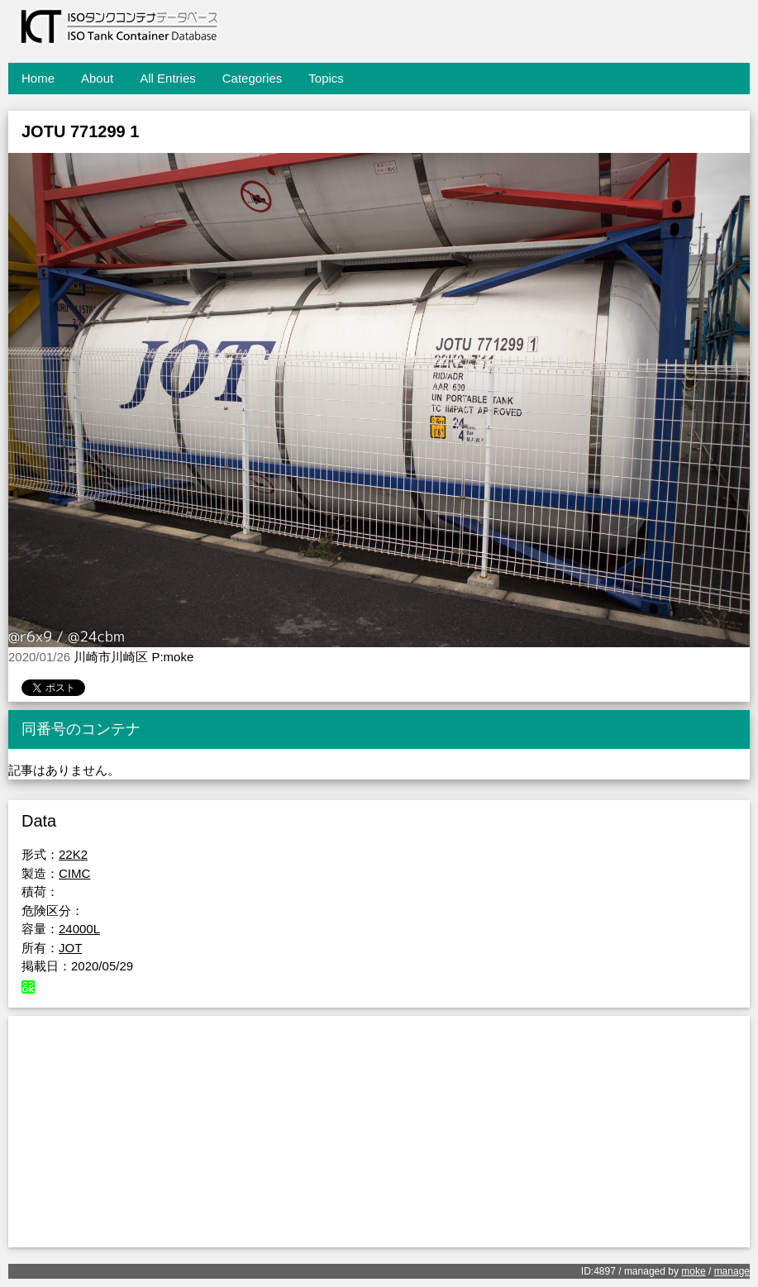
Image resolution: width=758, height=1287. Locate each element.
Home (38, 78)
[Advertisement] (379, 1131)
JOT (70, 948)
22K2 (73, 854)
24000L (79, 929)
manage (732, 1271)
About (97, 78)
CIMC (74, 873)
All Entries (168, 78)
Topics (326, 78)
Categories (252, 78)
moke (693, 1271)
